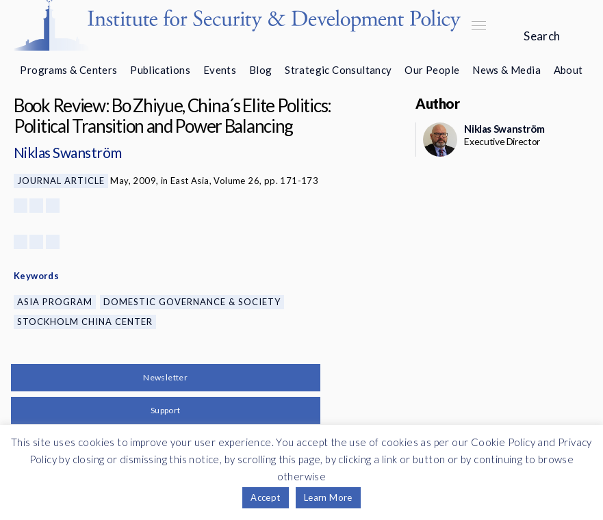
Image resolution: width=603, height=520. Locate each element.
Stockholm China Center (85, 321)
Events (219, 70)
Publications (160, 70)
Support (166, 410)
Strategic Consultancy (338, 70)
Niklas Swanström (68, 152)
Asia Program (54, 301)
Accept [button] (265, 497)
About (568, 70)
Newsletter (165, 377)
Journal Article (61, 180)
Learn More (328, 497)
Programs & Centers (68, 70)
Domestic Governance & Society (192, 301)
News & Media (506, 70)
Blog (260, 70)
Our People (432, 70)
